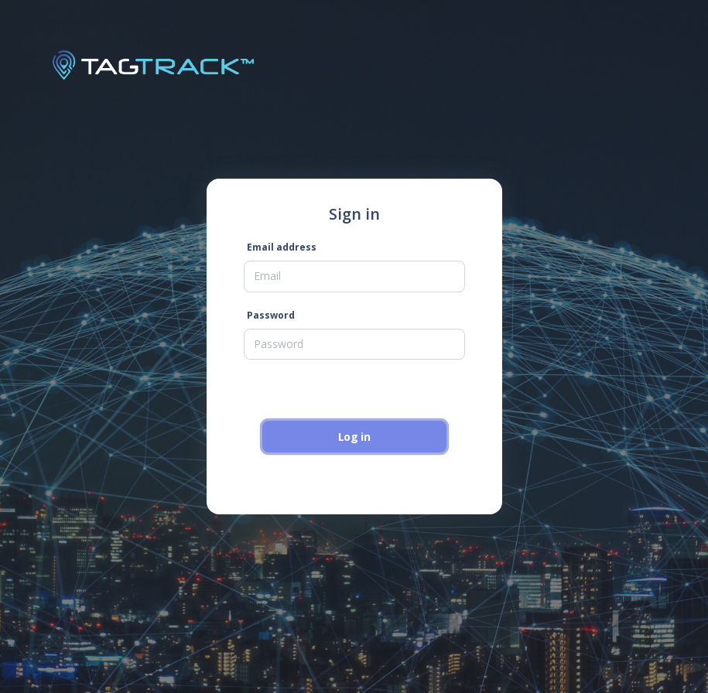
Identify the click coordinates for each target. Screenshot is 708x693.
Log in (354, 436)
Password (271, 315)
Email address (281, 247)
